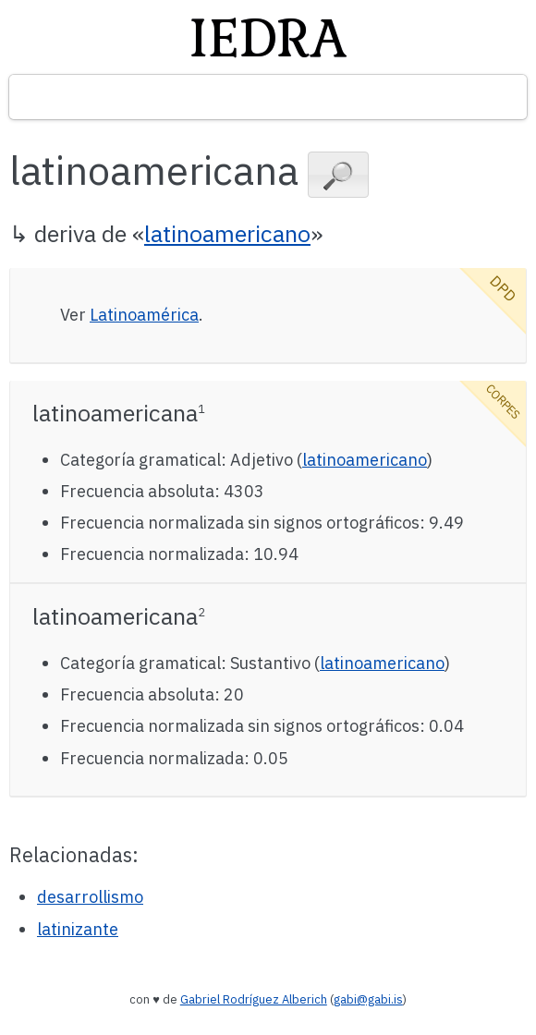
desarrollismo (90, 896)
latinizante (77, 929)
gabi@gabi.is (368, 999)
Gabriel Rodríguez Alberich (253, 999)
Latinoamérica (144, 314)
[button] (338, 175)
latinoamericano (227, 233)
